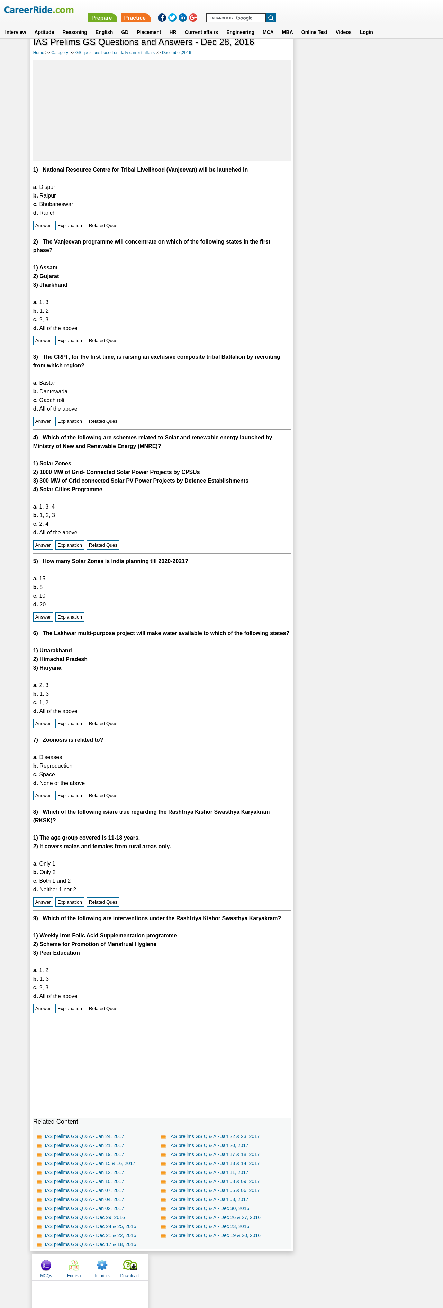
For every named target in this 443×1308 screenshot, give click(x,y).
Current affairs (201, 24)
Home (38, 52)
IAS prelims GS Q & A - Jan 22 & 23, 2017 (214, 1136)
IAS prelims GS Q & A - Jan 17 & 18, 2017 (214, 1154)
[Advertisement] (162, 110)
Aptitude (44, 24)
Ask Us (246, 1267)
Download (392, 53)
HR (172, 24)
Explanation (69, 225)
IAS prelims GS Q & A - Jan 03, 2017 (208, 1199)
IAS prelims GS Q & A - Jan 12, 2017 (84, 1172)
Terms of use (218, 1267)
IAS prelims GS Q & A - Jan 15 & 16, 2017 (90, 1163)
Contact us (186, 1267)
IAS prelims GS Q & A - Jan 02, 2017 (84, 1208)
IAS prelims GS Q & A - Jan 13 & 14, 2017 (214, 1163)
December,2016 (176, 52)
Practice (297, 9)
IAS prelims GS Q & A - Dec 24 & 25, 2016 (90, 1226)
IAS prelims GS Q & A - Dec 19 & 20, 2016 (215, 1235)
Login (366, 24)
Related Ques (103, 225)
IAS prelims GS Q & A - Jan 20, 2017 (208, 1145)
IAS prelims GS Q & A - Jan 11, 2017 (208, 1172)
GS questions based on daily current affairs (115, 52)
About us (158, 1267)
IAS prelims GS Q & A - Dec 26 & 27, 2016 (215, 1217)
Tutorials (364, 53)
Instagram (297, 1267)
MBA (287, 24)
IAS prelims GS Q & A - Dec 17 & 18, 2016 (90, 1244)
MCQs (309, 53)
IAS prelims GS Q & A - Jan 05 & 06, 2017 (214, 1190)
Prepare (264, 9)
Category (59, 52)
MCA (268, 24)
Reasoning (74, 24)
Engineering (240, 24)
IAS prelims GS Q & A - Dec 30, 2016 (209, 1208)
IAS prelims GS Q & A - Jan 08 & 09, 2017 (214, 1181)
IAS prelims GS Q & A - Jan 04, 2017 (84, 1199)
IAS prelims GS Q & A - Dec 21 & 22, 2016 (90, 1235)
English (104, 24)
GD (124, 24)
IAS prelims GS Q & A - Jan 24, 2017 (84, 1136)
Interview (15, 24)
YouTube (270, 1267)
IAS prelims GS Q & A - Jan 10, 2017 (84, 1181)
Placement (149, 24)
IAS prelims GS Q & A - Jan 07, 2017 (84, 1190)
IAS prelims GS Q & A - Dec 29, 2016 (85, 1217)
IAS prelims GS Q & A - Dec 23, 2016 (209, 1226)
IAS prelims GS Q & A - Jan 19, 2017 (84, 1154)
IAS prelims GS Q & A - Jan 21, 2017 (84, 1145)
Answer (43, 225)
